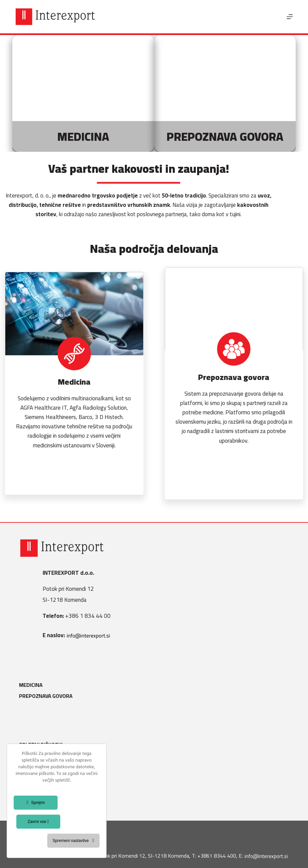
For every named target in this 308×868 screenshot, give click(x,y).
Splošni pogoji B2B (45, 789)
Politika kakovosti (45, 778)
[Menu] (290, 17)
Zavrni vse (38, 821)
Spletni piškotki (42, 744)
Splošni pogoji (39, 756)
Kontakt (31, 800)
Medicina (32, 685)
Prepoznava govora (47, 696)
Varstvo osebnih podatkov (57, 767)
